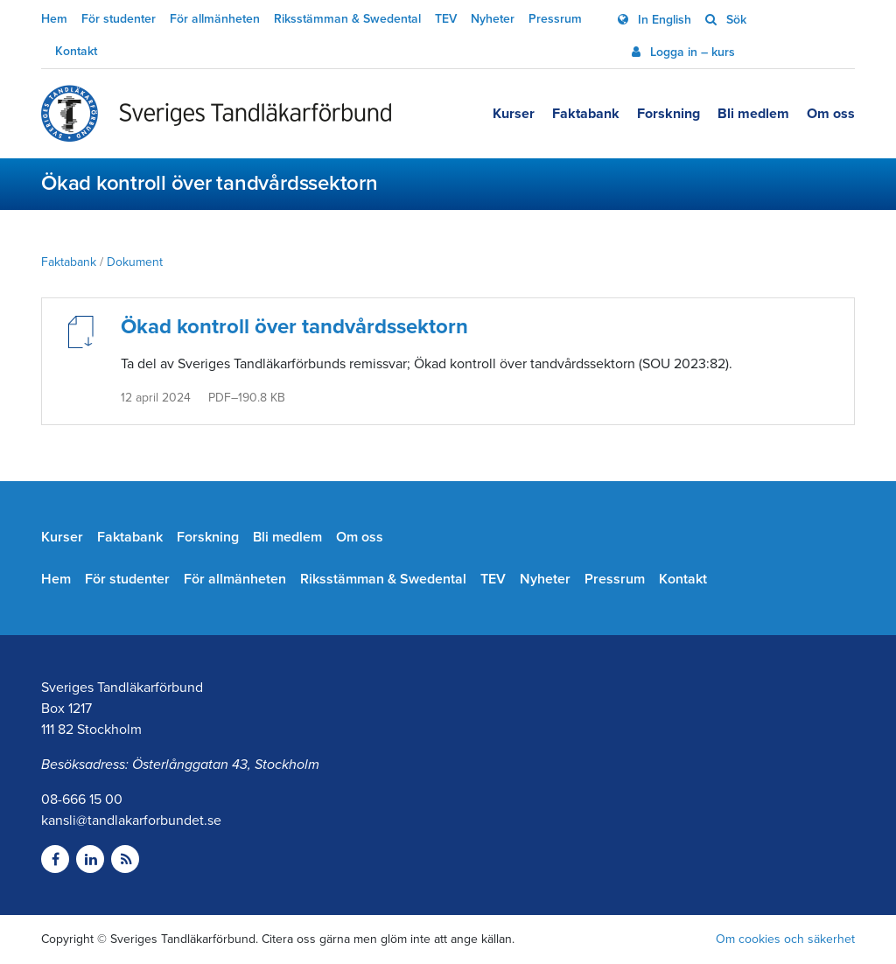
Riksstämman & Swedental (347, 18)
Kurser (514, 113)
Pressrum (555, 18)
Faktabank (586, 113)
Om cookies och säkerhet (785, 939)
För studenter (118, 18)
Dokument (135, 262)
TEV (446, 18)
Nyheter (492, 18)
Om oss (831, 113)
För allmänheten (215, 18)
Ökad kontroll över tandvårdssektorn (294, 326)
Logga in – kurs (691, 52)
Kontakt (76, 51)
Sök (734, 19)
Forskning (668, 113)
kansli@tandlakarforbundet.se (131, 820)
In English (662, 19)
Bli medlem (753, 113)
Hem (54, 18)
